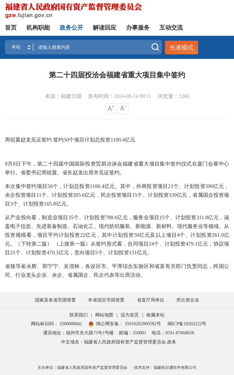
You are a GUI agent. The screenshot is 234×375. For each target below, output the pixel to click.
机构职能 (38, 27)
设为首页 (130, 315)
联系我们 (78, 315)
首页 (11, 27)
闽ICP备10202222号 (187, 323)
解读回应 (104, 27)
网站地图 (104, 315)
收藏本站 (155, 315)
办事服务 (138, 27)
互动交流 (171, 27)
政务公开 (71, 27)
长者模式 (181, 47)
